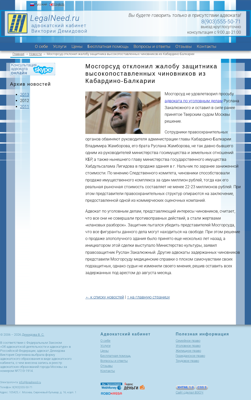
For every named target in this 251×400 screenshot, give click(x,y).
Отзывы (183, 46)
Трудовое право (187, 361)
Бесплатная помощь (108, 46)
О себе (41, 46)
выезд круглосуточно (221, 26)
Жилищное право (188, 351)
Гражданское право (190, 356)
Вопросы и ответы (152, 46)
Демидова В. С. (33, 334)
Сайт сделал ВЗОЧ (189, 392)
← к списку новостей (104, 297)
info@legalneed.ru (30, 382)
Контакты (206, 46)
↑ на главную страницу (148, 297)
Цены (77, 46)
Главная (18, 54)
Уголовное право (188, 345)
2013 (24, 94)
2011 (24, 106)
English (59, 4)
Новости (35, 54)
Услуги (60, 46)
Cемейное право (188, 340)
